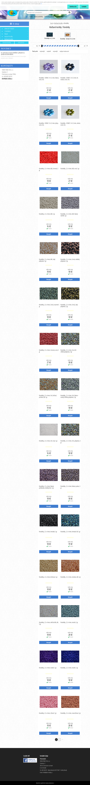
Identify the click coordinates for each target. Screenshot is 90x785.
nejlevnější (42, 51)
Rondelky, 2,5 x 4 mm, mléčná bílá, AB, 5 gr (49, 623)
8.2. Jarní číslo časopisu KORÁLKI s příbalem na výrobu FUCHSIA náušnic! (13, 53)
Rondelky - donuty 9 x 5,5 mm (67, 36)
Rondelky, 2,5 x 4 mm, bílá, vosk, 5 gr (70, 169)
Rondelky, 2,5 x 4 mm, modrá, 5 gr (69, 622)
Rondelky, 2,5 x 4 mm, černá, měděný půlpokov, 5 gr (70, 260)
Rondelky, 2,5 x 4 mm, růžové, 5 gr (47, 713)
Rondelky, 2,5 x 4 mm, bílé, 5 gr (47, 214)
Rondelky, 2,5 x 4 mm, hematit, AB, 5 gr (70, 532)
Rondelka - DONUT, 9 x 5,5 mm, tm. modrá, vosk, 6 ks (69, 79)
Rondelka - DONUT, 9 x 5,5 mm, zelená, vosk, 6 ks (70, 124)
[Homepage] (25, 16)
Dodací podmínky (38, 16)
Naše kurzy (64, 16)
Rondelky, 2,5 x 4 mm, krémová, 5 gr (48, 577)
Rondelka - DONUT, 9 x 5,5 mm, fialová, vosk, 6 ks (49, 79)
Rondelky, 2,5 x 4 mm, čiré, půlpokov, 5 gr (71, 442)
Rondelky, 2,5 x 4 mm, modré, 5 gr (47, 668)
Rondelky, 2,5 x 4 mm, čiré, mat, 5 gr (48, 441)
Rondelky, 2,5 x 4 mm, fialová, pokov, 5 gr (70, 487)
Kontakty (58, 16)
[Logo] (12, 12)
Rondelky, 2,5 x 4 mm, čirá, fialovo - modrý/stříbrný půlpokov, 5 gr (70, 396)
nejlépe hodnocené (64, 51)
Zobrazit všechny (7, 42)
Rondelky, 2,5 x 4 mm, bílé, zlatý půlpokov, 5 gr (47, 260)
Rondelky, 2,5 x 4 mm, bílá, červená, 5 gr (48, 169)
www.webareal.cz (50, 783)
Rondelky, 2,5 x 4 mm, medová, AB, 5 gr (71, 577)
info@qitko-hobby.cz (7, 78)
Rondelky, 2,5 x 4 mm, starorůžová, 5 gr (71, 713)
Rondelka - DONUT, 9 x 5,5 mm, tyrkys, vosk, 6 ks (49, 124)
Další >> (62, 739)
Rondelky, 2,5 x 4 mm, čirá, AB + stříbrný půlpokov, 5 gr (69, 351)
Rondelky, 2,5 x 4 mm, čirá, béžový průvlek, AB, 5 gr (48, 396)
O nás (31, 16)
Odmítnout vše (73, 7)
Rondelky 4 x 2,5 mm (49, 36)
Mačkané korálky (58, 23)
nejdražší (49, 51)
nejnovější (55, 51)
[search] (70, 13)
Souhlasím (84, 7)
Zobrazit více (21, 42)
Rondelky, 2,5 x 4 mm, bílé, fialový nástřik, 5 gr (69, 215)
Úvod (51, 23)
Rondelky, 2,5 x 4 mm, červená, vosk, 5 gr (49, 351)
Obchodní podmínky (49, 16)
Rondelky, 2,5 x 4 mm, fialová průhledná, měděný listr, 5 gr (46, 487)
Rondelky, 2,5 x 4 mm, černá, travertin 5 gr (49, 305)
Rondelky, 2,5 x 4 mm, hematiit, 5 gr (48, 532)
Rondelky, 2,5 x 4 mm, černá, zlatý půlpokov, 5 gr (69, 305)
